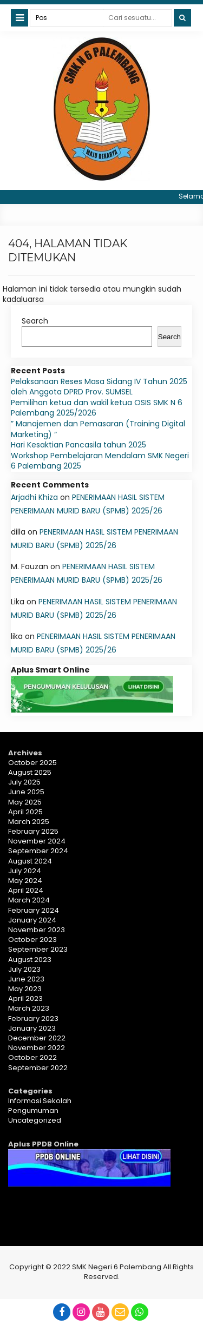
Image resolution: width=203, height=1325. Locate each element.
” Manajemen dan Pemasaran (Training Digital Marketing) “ (98, 429)
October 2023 (32, 939)
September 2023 (38, 949)
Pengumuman (33, 1110)
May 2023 (25, 989)
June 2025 (26, 792)
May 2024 (25, 880)
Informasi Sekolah (39, 1101)
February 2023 (33, 1018)
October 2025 (32, 762)
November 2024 (37, 841)
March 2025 (28, 821)
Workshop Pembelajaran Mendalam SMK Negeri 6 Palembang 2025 (100, 461)
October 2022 (32, 1057)
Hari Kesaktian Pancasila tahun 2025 (78, 444)
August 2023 (29, 959)
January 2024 (32, 920)
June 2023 (26, 979)
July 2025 (24, 782)
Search (35, 320)
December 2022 (37, 1038)
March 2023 (28, 1008)
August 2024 (30, 861)
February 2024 (33, 910)
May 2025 (25, 802)
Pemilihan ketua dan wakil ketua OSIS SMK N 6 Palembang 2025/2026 (96, 408)
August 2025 (29, 772)
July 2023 (24, 969)
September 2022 (38, 1068)
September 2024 (38, 851)
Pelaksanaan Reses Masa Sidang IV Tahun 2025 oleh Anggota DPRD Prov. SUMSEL (99, 387)
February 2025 (33, 831)
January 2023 (32, 1028)
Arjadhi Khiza (34, 497)
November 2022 (36, 1048)
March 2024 (29, 900)
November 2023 (36, 930)
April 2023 (25, 998)
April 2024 (25, 890)
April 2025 (25, 812)
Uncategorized (34, 1120)
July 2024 (24, 871)
